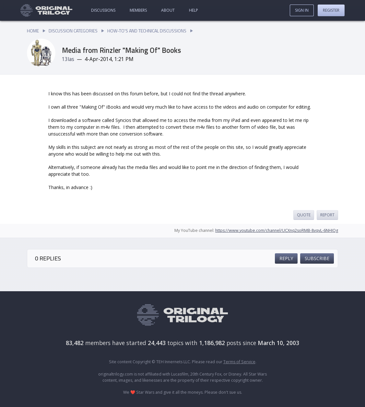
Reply (286, 258)
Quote (304, 215)
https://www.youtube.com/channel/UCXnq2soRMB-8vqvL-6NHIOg (276, 230)
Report (327, 215)
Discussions (103, 10)
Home (33, 30)
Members (138, 10)
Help (193, 10)
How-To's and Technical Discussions (146, 30)
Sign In (302, 10)
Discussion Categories (73, 30)
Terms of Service (239, 362)
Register (331, 10)
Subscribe (317, 258)
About (168, 10)
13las (68, 59)
